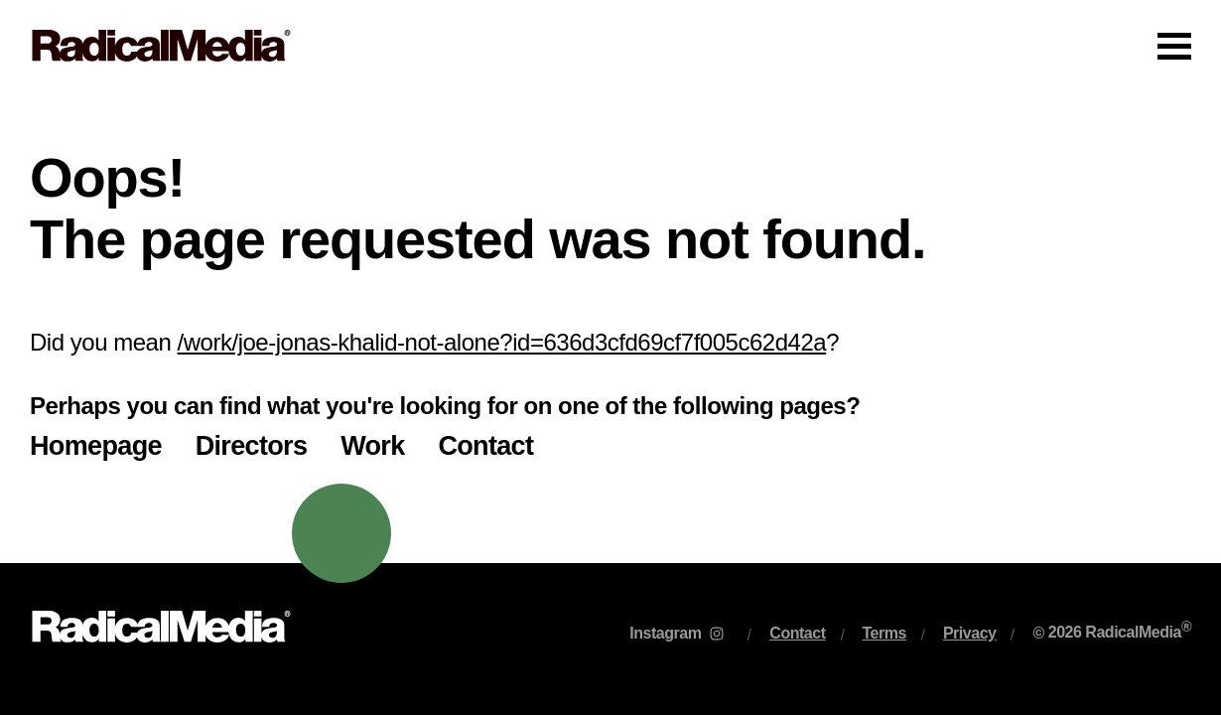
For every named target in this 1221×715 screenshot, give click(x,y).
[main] (610, 327)
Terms (884, 633)
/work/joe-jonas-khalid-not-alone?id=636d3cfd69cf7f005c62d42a (502, 342)
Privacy (970, 633)
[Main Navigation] (610, 45)
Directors (252, 446)
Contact (485, 446)
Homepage (96, 446)
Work (372, 446)
